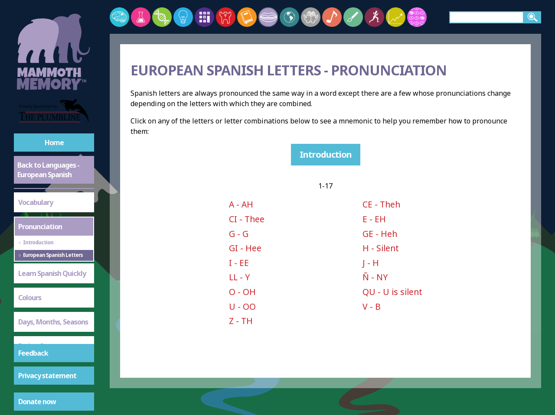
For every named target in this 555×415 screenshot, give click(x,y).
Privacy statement (47, 375)
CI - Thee (246, 219)
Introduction (326, 154)
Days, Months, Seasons (53, 277)
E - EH (374, 219)
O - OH (242, 292)
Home (54, 142)
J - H (370, 263)
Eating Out (34, 302)
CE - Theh (381, 204)
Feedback (33, 353)
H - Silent (380, 248)
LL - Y (239, 277)
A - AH (241, 204)
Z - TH (241, 321)
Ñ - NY (375, 277)
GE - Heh (379, 234)
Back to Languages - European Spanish (48, 169)
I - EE (239, 263)
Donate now (37, 401)
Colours (29, 253)
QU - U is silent (392, 292)
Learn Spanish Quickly (52, 229)
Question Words (43, 326)
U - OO (242, 306)
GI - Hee (245, 248)
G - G (238, 234)
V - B (371, 306)
